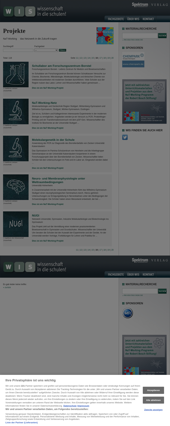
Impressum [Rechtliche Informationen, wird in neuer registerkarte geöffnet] (83, 407)
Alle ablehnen (153, 401)
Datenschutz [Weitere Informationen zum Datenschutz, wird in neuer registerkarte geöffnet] (69, 407)
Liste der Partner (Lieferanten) (21, 423)
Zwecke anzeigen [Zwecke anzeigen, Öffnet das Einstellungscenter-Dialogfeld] (153, 411)
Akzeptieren (153, 391)
